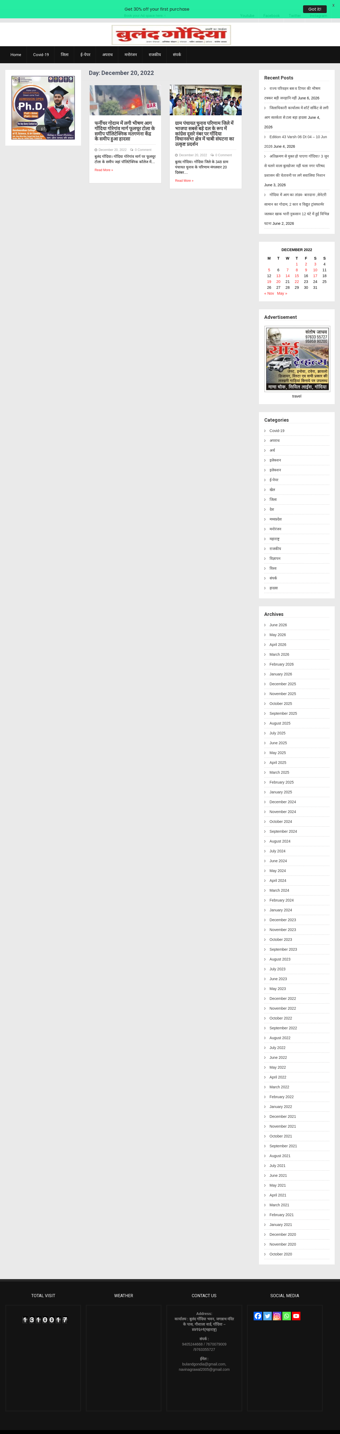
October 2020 (281, 1245)
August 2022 (280, 1028)
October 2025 (281, 694)
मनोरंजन (131, 45)
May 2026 (278, 625)
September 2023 (283, 940)
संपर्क (177, 45)
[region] (43, 98)
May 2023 (278, 979)
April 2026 (278, 635)
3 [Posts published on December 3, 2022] (315, 255)
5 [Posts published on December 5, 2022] (269, 261)
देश (272, 500)
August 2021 (280, 1146)
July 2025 (278, 724)
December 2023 (283, 910)
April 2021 (278, 1186)
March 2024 (279, 881)
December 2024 (283, 792)
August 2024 (280, 832)
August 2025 (280, 714)
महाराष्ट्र (274, 529)
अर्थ (272, 441)
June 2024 (278, 851)
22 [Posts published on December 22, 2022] (297, 272)
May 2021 (278, 1176)
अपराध (107, 45)
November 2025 (283, 684)
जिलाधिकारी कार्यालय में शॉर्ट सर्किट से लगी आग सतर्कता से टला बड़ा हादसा (296, 103)
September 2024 (283, 822)
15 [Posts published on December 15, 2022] (297, 266)
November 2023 (283, 920)
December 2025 (283, 674)
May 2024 (278, 861)
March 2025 (279, 763)
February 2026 (282, 655)
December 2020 (283, 1225)
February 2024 (282, 891)
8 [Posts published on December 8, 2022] (297, 261)
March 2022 (279, 1078)
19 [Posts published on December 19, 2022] (269, 272)
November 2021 (283, 1117)
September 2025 (283, 704)
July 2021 (278, 1156)
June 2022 (278, 1048)
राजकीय (155, 45)
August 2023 (280, 950)
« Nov (269, 284)
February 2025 (282, 773)
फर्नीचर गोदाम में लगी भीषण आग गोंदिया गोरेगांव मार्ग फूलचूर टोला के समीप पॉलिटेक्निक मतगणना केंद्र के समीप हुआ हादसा (125, 121)
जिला (65, 45)
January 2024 (281, 901)
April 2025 (278, 753)
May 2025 (278, 743)
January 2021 (281, 1215)
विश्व (273, 559)
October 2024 (281, 812)
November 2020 (283, 1235)
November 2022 (283, 999)
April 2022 (278, 1068)
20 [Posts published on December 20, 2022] (278, 272)
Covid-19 (41, 45)
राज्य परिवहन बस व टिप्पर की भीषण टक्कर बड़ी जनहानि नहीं (292, 84)
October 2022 (281, 1009)
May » (282, 284)
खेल (272, 480)
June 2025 (278, 733)
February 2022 (282, 1087)
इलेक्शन (275, 451)
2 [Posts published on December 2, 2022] (306, 255)
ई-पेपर (85, 45)
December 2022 (283, 989)
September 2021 (283, 1137)
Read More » (104, 161)
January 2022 (281, 1097)
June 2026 (278, 616)
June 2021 (278, 1166)
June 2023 (278, 969)
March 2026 (279, 645)
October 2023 (281, 930)
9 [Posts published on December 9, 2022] (306, 261)
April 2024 (278, 871)
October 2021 (281, 1127)
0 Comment (143, 140)
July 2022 (278, 1038)
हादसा (274, 579)
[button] (19, 98)
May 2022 (278, 1058)
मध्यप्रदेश (276, 510)
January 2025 (281, 783)
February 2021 (282, 1205)
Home (16, 45)
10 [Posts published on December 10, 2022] (315, 261)
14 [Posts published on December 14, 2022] (288, 266)
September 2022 (283, 1019)
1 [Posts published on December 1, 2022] (297, 255)
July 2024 (278, 842)
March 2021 (279, 1196)
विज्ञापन (275, 549)
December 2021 (283, 1107)
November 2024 (283, 802)
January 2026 (281, 665)
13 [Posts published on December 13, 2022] (278, 266)
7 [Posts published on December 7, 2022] (288, 261)
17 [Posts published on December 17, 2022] (315, 266)
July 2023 (278, 960)
